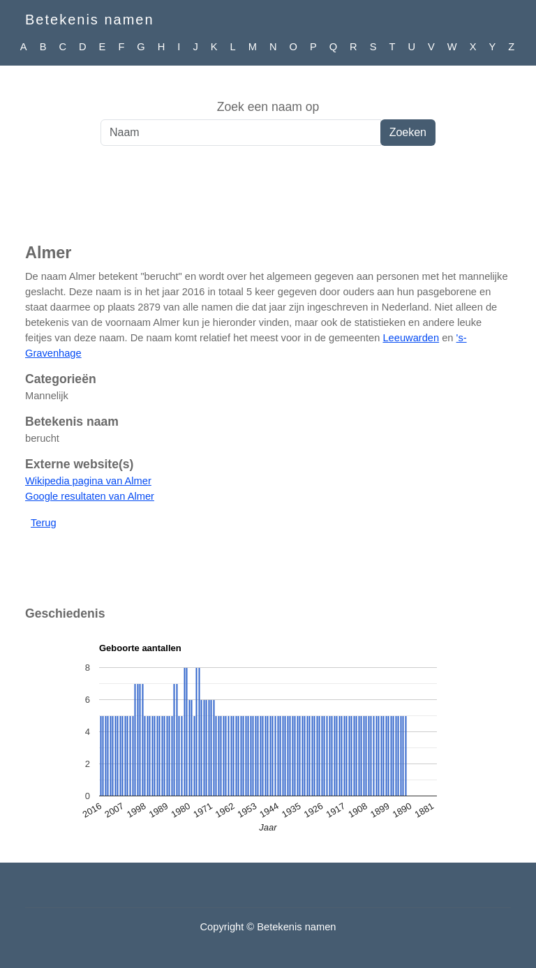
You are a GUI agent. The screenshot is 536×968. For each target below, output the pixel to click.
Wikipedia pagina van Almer (88, 480)
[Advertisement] (268, 201)
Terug (44, 522)
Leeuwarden (410, 337)
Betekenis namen (89, 19)
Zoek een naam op (268, 107)
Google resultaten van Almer (89, 496)
